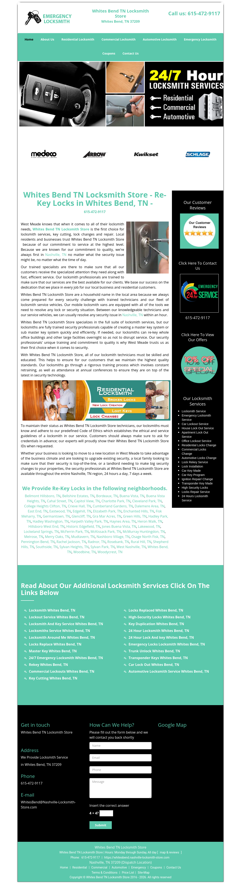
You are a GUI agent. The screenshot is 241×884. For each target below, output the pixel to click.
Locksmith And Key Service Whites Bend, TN (66, 624)
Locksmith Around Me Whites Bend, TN (62, 637)
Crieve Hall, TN (79, 506)
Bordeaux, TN (107, 496)
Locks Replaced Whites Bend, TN (156, 610)
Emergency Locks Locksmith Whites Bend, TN (167, 644)
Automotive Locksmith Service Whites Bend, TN (169, 671)
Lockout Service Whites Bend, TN (56, 617)
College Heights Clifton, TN (45, 506)
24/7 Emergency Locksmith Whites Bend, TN (66, 657)
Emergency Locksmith (200, 39)
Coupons (108, 53)
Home (29, 39)
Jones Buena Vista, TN (119, 526)
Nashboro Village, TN (112, 536)
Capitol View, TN (87, 501)
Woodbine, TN (84, 552)
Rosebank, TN (118, 541)
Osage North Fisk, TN (147, 536)
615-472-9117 (204, 13)
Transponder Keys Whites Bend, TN (158, 657)
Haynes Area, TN (123, 521)
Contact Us (130, 53)
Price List (128, 872)
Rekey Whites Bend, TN (48, 664)
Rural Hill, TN (141, 541)
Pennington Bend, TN (38, 541)
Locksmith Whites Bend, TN (52, 610)
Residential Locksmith (77, 39)
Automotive (119, 867)
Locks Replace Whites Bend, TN (55, 644)
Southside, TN (47, 546)
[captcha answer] (106, 813)
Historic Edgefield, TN (83, 526)
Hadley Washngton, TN (51, 521)
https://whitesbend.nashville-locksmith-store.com (136, 857)
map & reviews (170, 852)
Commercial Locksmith (119, 39)
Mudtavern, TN (83, 536)
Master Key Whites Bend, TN (53, 651)
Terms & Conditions (105, 872)
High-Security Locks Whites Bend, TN (160, 617)
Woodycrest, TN (110, 552)
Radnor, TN (97, 541)
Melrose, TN (33, 536)
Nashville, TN (56, 254)
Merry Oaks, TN (57, 536)
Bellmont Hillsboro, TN (43, 496)
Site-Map (143, 872)
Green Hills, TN (135, 516)
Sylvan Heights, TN (74, 546)
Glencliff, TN (81, 516)
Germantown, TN (56, 516)
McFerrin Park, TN (75, 531)
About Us (47, 39)
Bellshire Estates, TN (78, 496)
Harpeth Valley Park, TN (89, 521)
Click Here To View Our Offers (197, 337)
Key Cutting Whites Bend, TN (53, 678)
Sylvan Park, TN (103, 546)
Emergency (138, 867)
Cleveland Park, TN (147, 501)
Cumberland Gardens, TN (113, 506)
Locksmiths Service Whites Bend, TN (59, 630)
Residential (79, 867)
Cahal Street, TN (59, 501)
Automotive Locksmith (160, 39)
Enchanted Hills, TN (138, 511)
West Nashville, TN (131, 546)
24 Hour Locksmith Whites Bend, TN (159, 630)
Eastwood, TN (60, 511)
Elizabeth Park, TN (107, 511)
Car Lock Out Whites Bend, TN (154, 664)
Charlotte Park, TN (115, 501)
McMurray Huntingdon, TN (144, 531)
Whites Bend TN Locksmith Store (61, 229)
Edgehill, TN (82, 511)
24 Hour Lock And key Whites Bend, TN (161, 637)
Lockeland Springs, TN (41, 531)
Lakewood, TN (149, 526)
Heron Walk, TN (150, 521)
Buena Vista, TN (131, 496)
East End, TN (38, 511)
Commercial (99, 867)
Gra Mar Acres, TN (106, 516)
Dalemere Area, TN (150, 506)
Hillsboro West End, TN (46, 526)
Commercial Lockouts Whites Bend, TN (61, 671)
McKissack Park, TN (106, 531)
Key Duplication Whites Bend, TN (156, 624)
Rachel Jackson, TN (71, 541)
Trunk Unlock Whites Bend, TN (154, 651)
